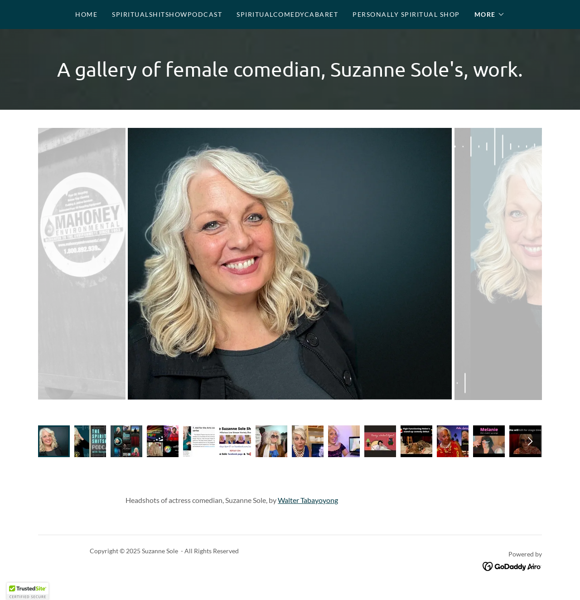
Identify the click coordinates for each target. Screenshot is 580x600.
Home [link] (86, 14)
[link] (512, 565)
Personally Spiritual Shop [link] (406, 14)
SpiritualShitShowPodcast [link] (167, 14)
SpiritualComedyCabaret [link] (287, 14)
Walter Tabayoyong (308, 500)
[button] (489, 14)
